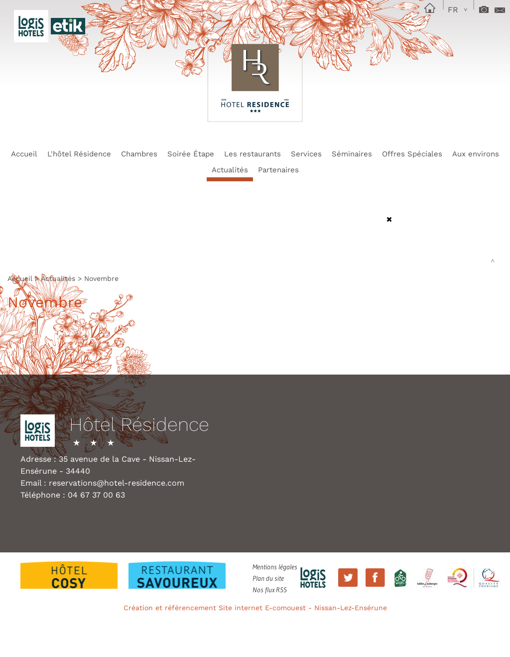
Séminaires (352, 153)
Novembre (101, 278)
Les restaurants (252, 153)
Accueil (24, 153)
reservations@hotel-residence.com (116, 483)
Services (306, 153)
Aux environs (475, 153)
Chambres (139, 153)
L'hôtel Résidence (79, 153)
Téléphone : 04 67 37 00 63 (72, 495)
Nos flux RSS (270, 589)
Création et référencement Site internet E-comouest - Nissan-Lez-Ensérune (255, 608)
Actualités (230, 169)
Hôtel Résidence (139, 424)
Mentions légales (275, 566)
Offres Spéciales (412, 153)
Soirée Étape (190, 153)
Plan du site (268, 578)
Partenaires (278, 169)
